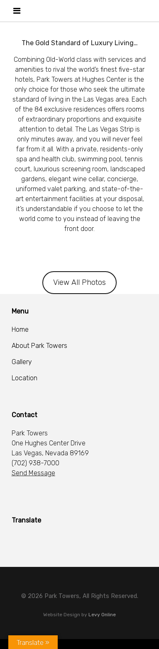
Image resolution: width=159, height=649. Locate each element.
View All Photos (79, 282)
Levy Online (102, 614)
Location (24, 378)
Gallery (22, 362)
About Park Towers (39, 346)
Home (20, 329)
